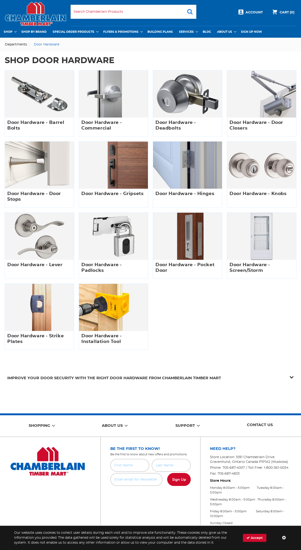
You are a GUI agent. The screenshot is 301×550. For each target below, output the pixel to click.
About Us (224, 31)
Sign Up (179, 479)
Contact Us (260, 425)
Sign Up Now (251, 31)
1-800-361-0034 (276, 467)
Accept (254, 538)
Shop (8, 31)
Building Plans (160, 31)
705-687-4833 (229, 473)
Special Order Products (73, 31)
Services (186, 31)
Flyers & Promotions (121, 31)
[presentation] (150, 496)
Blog (207, 31)
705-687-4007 (233, 467)
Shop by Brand (34, 31)
